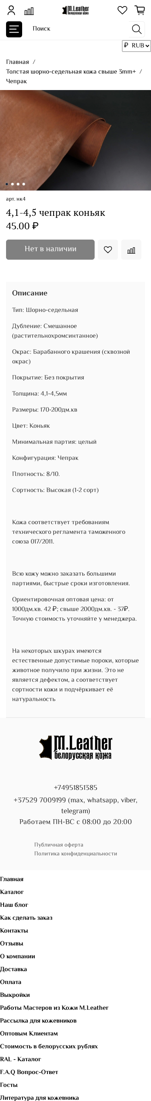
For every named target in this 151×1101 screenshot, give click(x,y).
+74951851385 (75, 788)
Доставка (13, 970)
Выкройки (15, 995)
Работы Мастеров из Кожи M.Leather (54, 1008)
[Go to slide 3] (18, 184)
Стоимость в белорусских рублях (49, 1047)
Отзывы (11, 944)
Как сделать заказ (26, 918)
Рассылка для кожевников (38, 1021)
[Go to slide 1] (6, 184)
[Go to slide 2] (12, 184)
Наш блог (14, 905)
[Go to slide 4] (23, 184)
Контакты (14, 931)
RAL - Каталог (20, 1060)
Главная (17, 62)
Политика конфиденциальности (75, 854)
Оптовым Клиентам (29, 1034)
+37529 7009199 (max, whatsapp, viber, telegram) (75, 806)
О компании (17, 957)
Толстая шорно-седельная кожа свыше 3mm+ (71, 72)
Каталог (12, 893)
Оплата (10, 983)
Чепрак (16, 82)
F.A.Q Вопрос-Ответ (29, 1073)
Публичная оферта (58, 845)
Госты (9, 1085)
